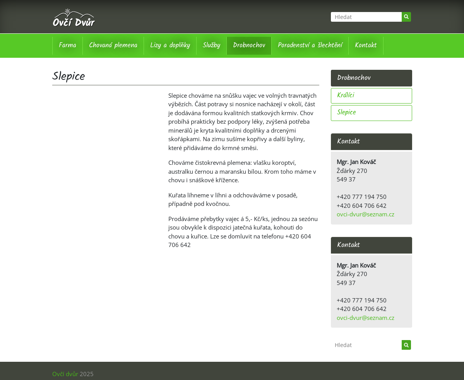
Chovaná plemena (113, 45)
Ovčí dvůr (65, 374)
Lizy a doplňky (170, 45)
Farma (67, 45)
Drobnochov (249, 45)
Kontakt (366, 45)
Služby (211, 45)
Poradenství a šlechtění (310, 45)
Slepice (346, 112)
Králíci (345, 95)
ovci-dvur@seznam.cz (365, 214)
